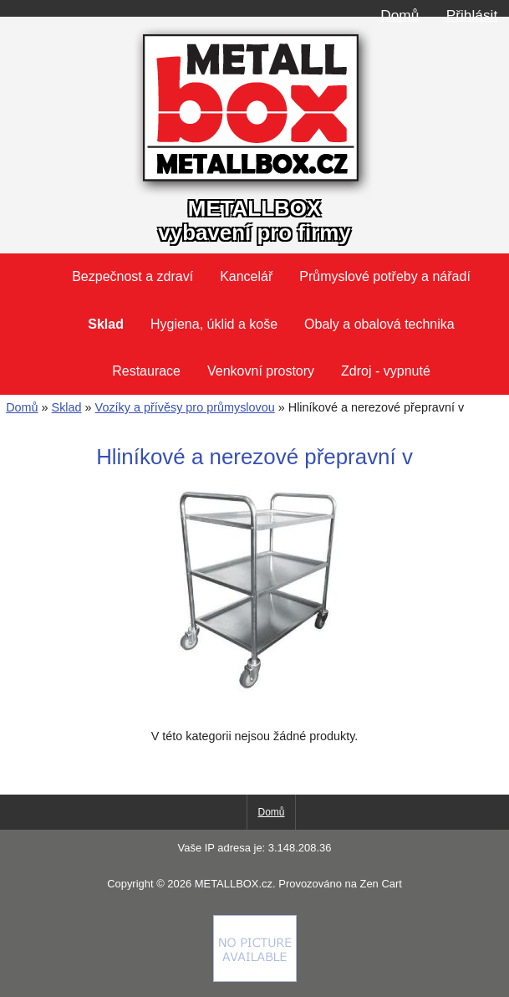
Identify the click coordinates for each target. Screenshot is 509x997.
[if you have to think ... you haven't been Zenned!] (255, 977)
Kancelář (246, 276)
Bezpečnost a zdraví (132, 276)
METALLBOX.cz (233, 883)
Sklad (67, 407)
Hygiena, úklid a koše (213, 324)
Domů (399, 15)
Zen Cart (380, 883)
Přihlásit (471, 15)
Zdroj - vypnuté (385, 371)
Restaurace (146, 371)
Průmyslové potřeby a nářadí (385, 276)
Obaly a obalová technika (379, 324)
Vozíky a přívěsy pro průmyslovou (185, 407)
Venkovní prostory (260, 371)
